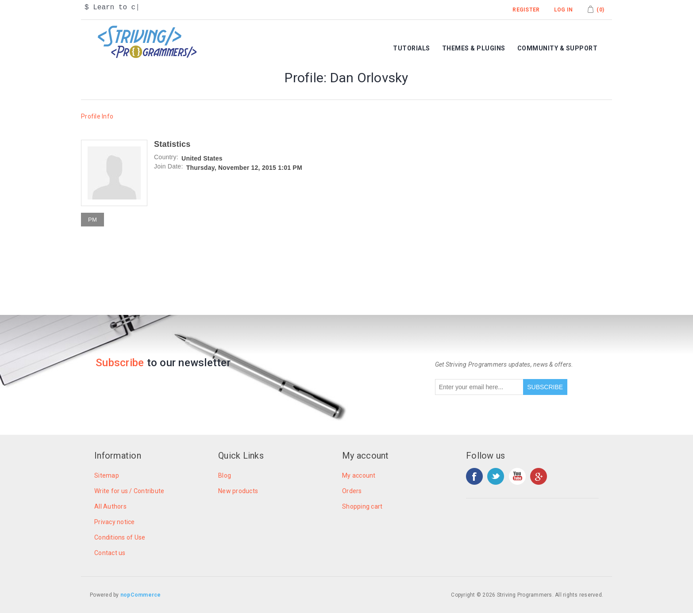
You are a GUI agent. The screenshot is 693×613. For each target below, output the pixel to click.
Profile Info (97, 116)
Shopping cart (362, 506)
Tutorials (411, 48)
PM (92, 219)
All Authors (110, 506)
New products (238, 490)
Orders (352, 490)
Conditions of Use (119, 537)
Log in (563, 10)
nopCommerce (140, 595)
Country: (166, 157)
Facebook (474, 476)
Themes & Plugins (473, 48)
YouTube (517, 476)
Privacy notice (114, 521)
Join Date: (168, 166)
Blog (224, 475)
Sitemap (106, 475)
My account (359, 475)
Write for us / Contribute (129, 490)
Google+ (538, 476)
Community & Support (557, 48)
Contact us (110, 552)
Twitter (495, 476)
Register (525, 10)
